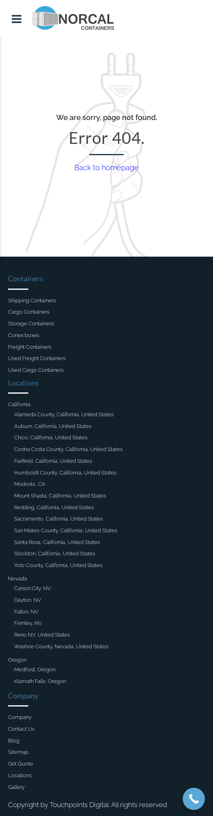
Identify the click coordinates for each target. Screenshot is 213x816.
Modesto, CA (29, 484)
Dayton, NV (27, 600)
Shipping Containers (32, 300)
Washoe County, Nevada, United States (61, 646)
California (19, 404)
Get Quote (20, 764)
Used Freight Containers (36, 358)
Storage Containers (31, 323)
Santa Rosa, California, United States (57, 542)
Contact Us (21, 729)
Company (20, 717)
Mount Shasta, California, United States (60, 496)
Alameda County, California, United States (64, 414)
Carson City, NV (32, 588)
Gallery (16, 787)
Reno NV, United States (42, 635)
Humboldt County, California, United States (65, 473)
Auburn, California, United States (52, 426)
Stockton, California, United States (54, 553)
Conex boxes (23, 335)
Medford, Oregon (34, 669)
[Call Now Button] (194, 799)
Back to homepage (106, 167)
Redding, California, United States (54, 507)
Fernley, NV (28, 623)
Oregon (17, 660)
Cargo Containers (28, 312)
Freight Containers (29, 347)
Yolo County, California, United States (58, 565)
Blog (13, 741)
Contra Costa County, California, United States (68, 449)
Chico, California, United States (50, 437)
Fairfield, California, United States (53, 461)
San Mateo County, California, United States (65, 530)
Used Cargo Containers (35, 370)
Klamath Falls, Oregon (40, 681)
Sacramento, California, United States (58, 519)
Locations (20, 775)
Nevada (17, 579)
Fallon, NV (26, 612)
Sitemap (18, 752)
